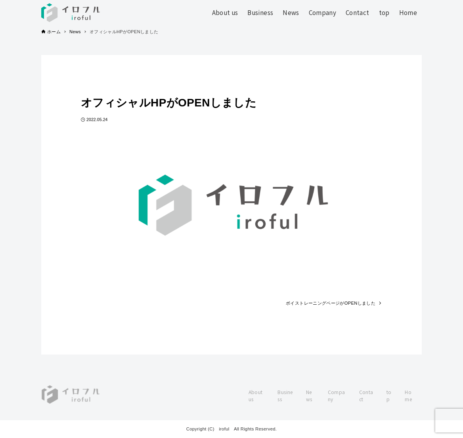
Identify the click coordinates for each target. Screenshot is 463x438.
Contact (366, 395)
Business (285, 395)
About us (256, 395)
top (389, 395)
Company (336, 395)
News (309, 395)
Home (408, 395)
